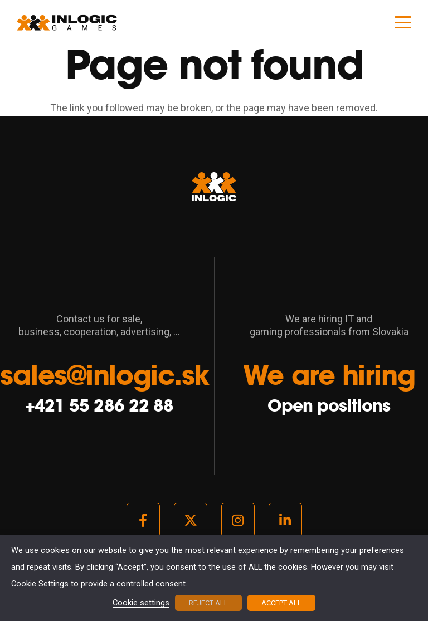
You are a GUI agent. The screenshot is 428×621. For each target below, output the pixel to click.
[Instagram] (238, 520)
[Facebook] (143, 520)
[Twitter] (190, 520)
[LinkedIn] (285, 520)
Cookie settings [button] (141, 603)
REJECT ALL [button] (208, 603)
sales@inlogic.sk (104, 375)
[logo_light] (67, 22)
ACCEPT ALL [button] (281, 603)
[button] (403, 22)
